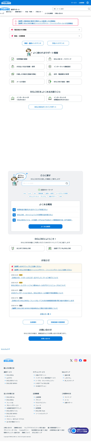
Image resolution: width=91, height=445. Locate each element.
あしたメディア (69, 381)
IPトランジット (11, 416)
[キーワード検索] (70, 9)
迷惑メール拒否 (50, 193)
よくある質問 (45, 226)
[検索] (89, 9)
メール (67, 400)
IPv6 (25, 193)
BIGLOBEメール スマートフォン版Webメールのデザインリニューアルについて (38, 285)
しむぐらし (68, 378)
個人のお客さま (9, 368)
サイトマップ (5, 349)
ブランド (38, 400)
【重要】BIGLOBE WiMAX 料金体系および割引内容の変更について (34, 308)
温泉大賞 (67, 375)
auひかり (9, 378)
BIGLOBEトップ (37, 432)
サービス (74, 3)
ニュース (38, 405)
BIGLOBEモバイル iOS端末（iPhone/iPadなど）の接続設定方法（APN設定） (45, 220)
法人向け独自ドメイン (13, 422)
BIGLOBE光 (10, 375)
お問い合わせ (45, 338)
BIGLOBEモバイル (12, 381)
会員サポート (69, 403)
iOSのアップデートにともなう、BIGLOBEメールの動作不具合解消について (37, 293)
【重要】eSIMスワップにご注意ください (27, 266)
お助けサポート (53, 196)
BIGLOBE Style (40, 411)
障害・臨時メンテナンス (32, 43)
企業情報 (81, 3)
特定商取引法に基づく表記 (39, 430)
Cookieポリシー (24, 430)
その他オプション (41, 386)
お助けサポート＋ (41, 375)
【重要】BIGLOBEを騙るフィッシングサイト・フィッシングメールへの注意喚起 (45, 23)
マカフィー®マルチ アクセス (15, 419)
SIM (35, 193)
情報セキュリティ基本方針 (12, 432)
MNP (60, 196)
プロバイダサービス (12, 405)
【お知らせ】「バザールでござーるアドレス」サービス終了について (34, 277)
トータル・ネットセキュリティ (45, 381)
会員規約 (33, 322)
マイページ (68, 397)
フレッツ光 (10, 403)
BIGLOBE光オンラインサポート (45, 107)
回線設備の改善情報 (58, 322)
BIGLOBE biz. (11, 397)
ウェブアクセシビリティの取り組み (35, 427)
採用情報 (38, 408)
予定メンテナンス (58, 43)
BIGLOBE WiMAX (12, 383)
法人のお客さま (9, 393)
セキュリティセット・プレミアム (37, 196)
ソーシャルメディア (42, 413)
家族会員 (40, 193)
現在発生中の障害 (20, 30)
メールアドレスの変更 (62, 193)
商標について (26, 432)
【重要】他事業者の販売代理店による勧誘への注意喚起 (36, 21)
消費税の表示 (18, 427)
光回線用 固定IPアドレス (14, 408)
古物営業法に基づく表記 (57, 430)
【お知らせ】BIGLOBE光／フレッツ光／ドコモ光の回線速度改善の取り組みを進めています (42, 300)
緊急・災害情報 (19, 36)
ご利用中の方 (66, 393)
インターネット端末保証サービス (46, 378)
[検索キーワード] (45, 183)
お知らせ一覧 (44, 314)
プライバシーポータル (10, 430)
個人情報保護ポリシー (54, 427)
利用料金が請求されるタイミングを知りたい (32, 209)
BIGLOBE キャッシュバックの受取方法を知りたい (35, 215)
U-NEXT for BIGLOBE (42, 383)
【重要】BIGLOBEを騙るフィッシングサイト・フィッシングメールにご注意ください (42, 270)
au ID (29, 193)
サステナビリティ (41, 403)
